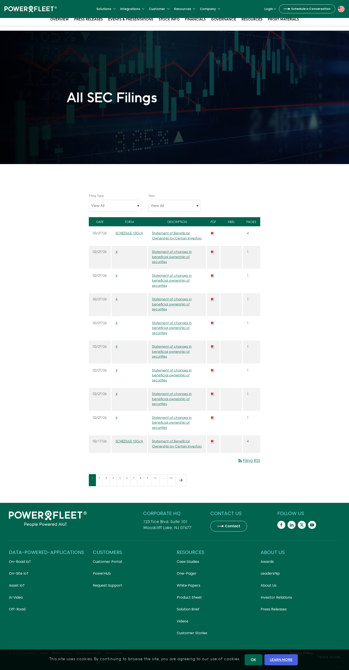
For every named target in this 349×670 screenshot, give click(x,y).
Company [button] (210, 9)
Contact (232, 526)
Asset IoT (17, 585)
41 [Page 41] (173, 481)
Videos (182, 621)
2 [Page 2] (100, 481)
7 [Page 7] (135, 481)
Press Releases (88, 24)
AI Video (16, 597)
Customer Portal (107, 561)
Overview (59, 24)
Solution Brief (188, 609)
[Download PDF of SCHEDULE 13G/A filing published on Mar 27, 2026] (213, 233)
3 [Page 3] (107, 481)
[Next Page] (181, 480)
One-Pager (187, 573)
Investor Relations (276, 597)
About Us (268, 585)
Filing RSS (248, 460)
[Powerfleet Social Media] (281, 525)
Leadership (270, 573)
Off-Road (17, 609)
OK (253, 659)
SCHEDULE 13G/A (129, 233)
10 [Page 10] (156, 481)
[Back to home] (30, 9)
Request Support (107, 585)
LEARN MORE (281, 660)
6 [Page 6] (128, 481)
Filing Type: (96, 195)
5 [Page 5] (121, 481)
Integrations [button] (132, 9)
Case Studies (188, 561)
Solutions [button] (106, 9)
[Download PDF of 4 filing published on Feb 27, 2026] (213, 252)
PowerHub (102, 573)
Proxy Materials (283, 24)
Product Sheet (189, 597)
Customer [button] (159, 9)
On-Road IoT (20, 561)
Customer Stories (192, 633)
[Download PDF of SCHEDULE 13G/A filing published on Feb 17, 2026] (213, 441)
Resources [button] (185, 9)
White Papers (188, 585)
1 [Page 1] (93, 481)
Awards (267, 561)
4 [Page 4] (114, 481)
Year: (151, 195)
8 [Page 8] (142, 481)
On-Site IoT (19, 573)
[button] (341, 8)
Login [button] (270, 9)
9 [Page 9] (149, 481)
